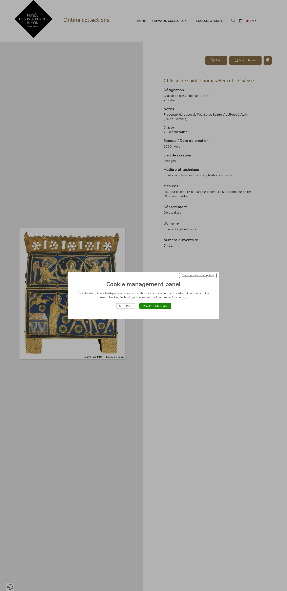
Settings (125, 306)
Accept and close (155, 306)
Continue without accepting (198, 275)
